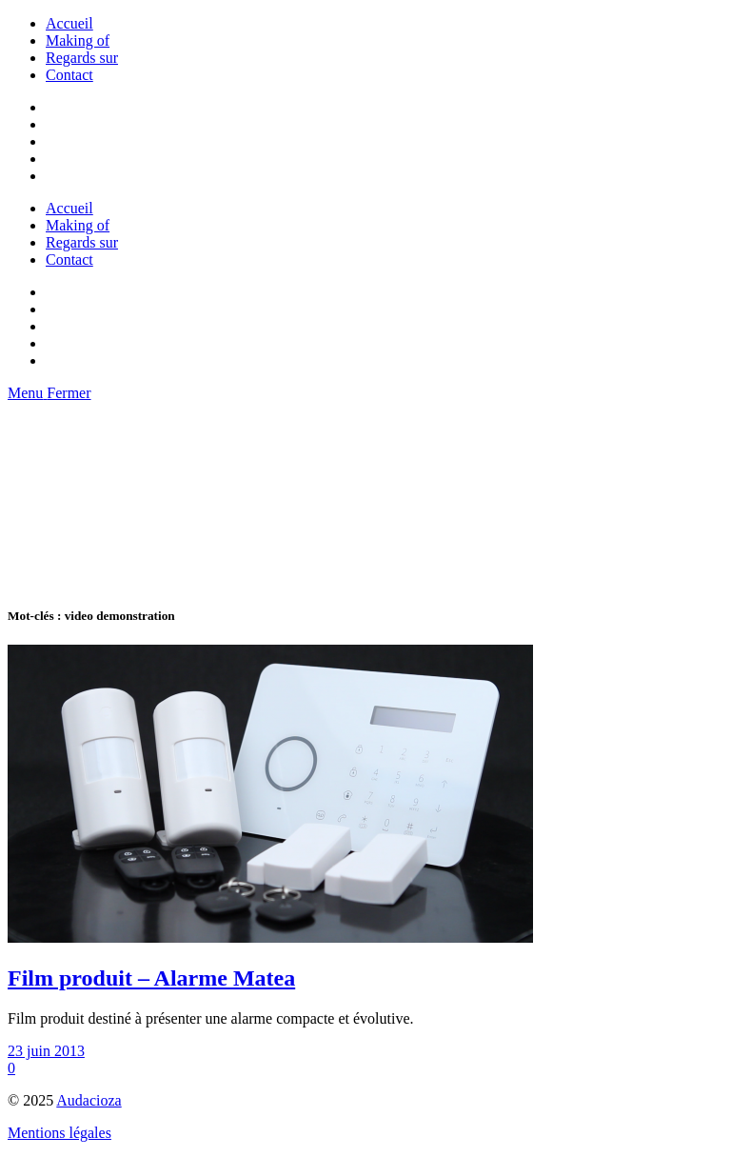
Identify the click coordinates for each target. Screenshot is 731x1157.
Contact (69, 75)
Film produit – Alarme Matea (151, 978)
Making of (77, 40)
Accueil (69, 23)
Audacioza (88, 1100)
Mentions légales (59, 1133)
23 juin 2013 (46, 1051)
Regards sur (82, 58)
